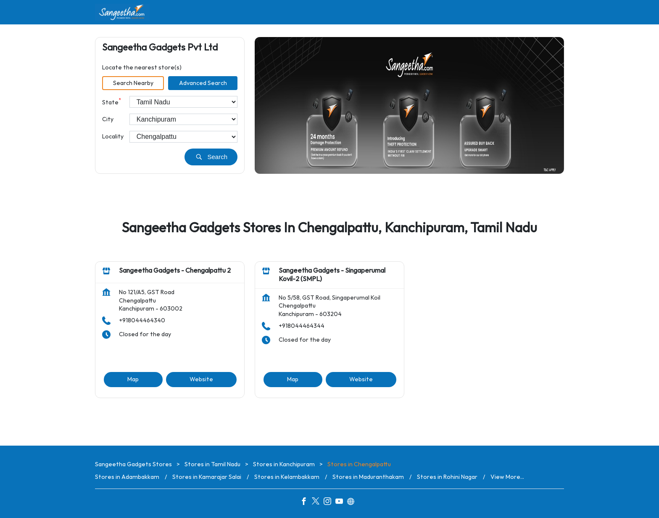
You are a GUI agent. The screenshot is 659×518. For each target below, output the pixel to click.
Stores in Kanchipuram (284, 464)
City (107, 119)
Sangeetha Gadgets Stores (134, 464)
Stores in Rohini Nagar (447, 477)
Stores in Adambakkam (127, 477)
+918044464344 (301, 326)
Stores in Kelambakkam (286, 477)
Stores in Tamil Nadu (212, 464)
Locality (113, 136)
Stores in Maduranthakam (368, 477)
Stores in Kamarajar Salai (206, 477)
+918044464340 (142, 320)
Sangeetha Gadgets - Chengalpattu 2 (175, 271)
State (111, 102)
